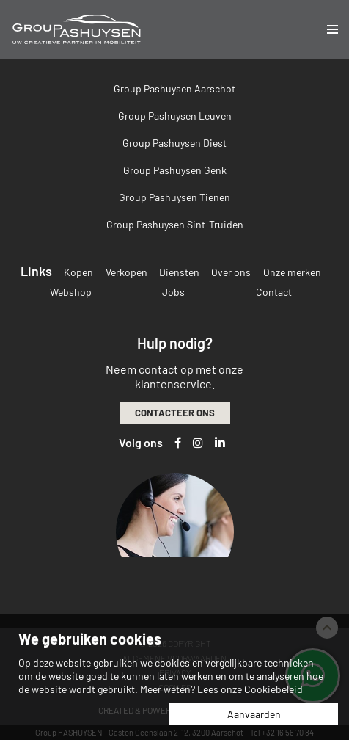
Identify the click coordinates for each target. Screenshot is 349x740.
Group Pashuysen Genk (175, 170)
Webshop (71, 292)
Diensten (179, 272)
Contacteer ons (175, 412)
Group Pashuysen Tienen (174, 197)
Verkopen (126, 272)
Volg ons (141, 442)
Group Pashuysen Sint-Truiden (174, 224)
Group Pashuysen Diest (174, 143)
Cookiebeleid (273, 689)
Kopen (78, 272)
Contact (274, 292)
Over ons (231, 272)
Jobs (173, 292)
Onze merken (292, 272)
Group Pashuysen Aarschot (174, 88)
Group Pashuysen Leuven (175, 115)
